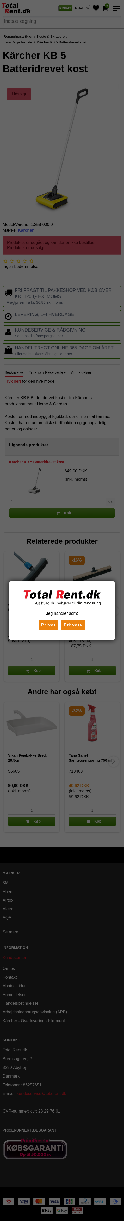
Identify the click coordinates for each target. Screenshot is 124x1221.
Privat (48, 625)
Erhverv (73, 625)
